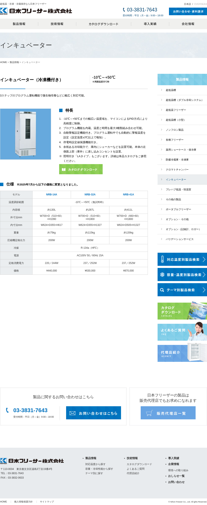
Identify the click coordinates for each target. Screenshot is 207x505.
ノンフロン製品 (175, 129)
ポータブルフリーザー (178, 209)
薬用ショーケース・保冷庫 (181, 149)
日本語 (187, 4)
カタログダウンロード (103, 24)
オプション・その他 (177, 219)
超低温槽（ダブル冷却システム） (185, 100)
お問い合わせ (176, 482)
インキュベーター (176, 179)
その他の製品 (173, 199)
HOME (3, 62)
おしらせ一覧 (176, 476)
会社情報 (188, 24)
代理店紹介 (133, 473)
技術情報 (57, 24)
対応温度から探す (95, 464)
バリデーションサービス (180, 239)
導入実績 (150, 24)
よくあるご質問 (135, 468)
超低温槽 (171, 90)
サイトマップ (47, 501)
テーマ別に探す (94, 473)
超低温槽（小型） (176, 119)
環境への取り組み (178, 470)
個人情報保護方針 (23, 501)
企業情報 (173, 464)
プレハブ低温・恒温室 (178, 189)
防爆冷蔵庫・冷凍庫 (177, 159)
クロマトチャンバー (177, 169)
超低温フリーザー (176, 109)
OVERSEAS (200, 4)
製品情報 (19, 24)
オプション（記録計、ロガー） (183, 229)
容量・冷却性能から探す (99, 468)
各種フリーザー (175, 139)
